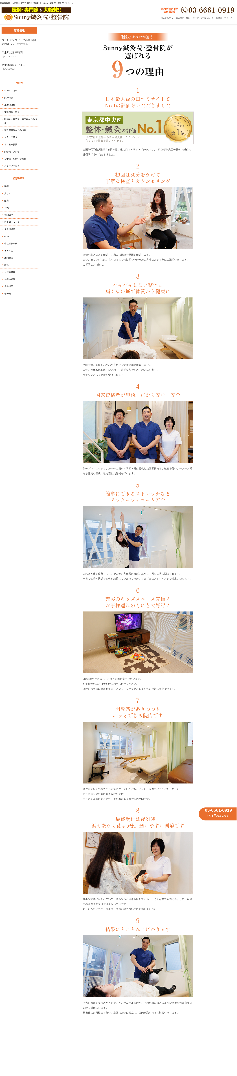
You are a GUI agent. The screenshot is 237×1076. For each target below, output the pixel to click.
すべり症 (8, 250)
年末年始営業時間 (12, 52)
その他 (7, 293)
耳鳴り (7, 208)
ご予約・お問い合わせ (203, 18)
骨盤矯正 (8, 286)
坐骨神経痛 (9, 229)
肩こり (7, 193)
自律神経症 (9, 279)
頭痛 (6, 200)
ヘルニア (8, 236)
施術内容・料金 (183, 18)
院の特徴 (8, 97)
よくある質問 (10, 144)
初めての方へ (167, 18)
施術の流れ (9, 104)
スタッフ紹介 (10, 137)
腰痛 (6, 186)
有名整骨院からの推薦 (15, 130)
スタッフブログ (12, 166)
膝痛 (6, 265)
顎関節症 (8, 215)
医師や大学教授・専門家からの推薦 (20, 121)
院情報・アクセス (224, 18)
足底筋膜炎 (9, 272)
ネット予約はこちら (217, 815)
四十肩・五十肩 (12, 222)
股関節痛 (8, 257)
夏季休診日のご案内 (13, 64)
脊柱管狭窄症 (10, 243)
